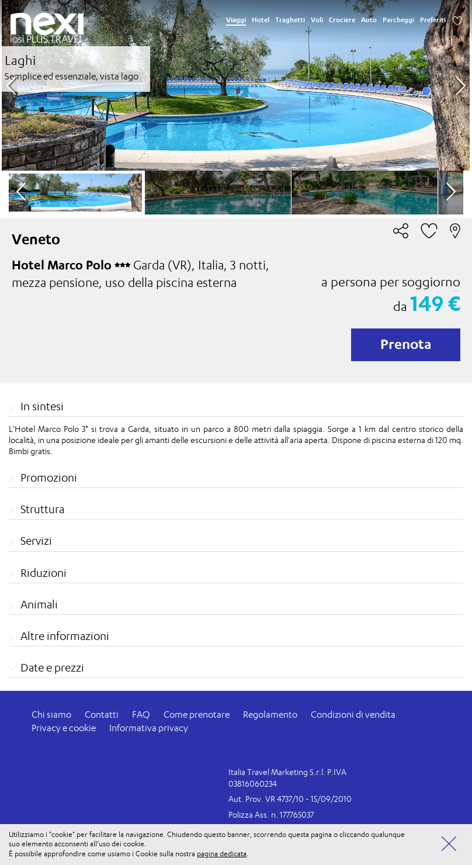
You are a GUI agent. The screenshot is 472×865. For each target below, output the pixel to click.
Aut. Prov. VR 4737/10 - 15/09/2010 (290, 799)
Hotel (260, 20)
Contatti (102, 714)
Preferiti (433, 20)
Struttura (42, 509)
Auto (369, 20)
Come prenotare (197, 714)
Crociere (342, 20)
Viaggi (236, 20)
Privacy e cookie (64, 727)
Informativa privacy (148, 727)
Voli (317, 20)
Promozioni (48, 477)
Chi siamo (51, 714)
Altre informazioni (64, 636)
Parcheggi (398, 20)
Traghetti (290, 20)
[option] (235, 85)
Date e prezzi (52, 667)
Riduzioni (43, 573)
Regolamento (270, 714)
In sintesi (42, 406)
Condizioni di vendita (353, 714)
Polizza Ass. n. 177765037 (271, 814)
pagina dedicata (222, 853)
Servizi (36, 541)
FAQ (141, 714)
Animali (39, 604)
